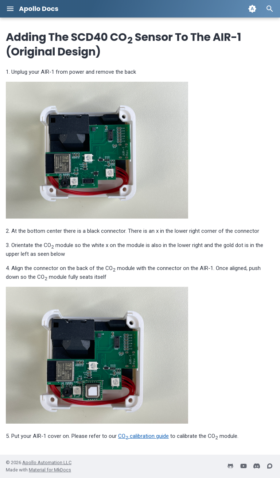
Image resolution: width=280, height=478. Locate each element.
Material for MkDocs (50, 470)
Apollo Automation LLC (46, 462)
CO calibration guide (143, 436)
